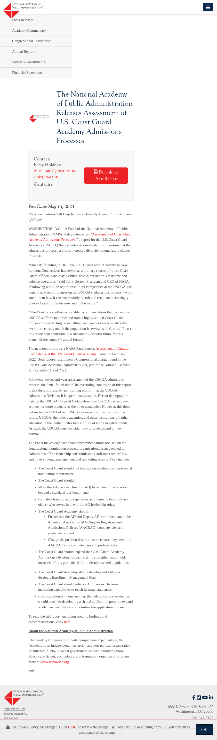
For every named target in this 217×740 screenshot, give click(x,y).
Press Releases (22, 20)
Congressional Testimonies (31, 41)
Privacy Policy (14, 709)
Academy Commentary (29, 30)
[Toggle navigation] (208, 7)
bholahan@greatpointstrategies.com (55, 173)
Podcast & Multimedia (28, 62)
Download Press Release (106, 175)
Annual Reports (23, 51)
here (67, 622)
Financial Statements (27, 73)
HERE (72, 727)
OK (204, 729)
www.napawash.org (54, 662)
